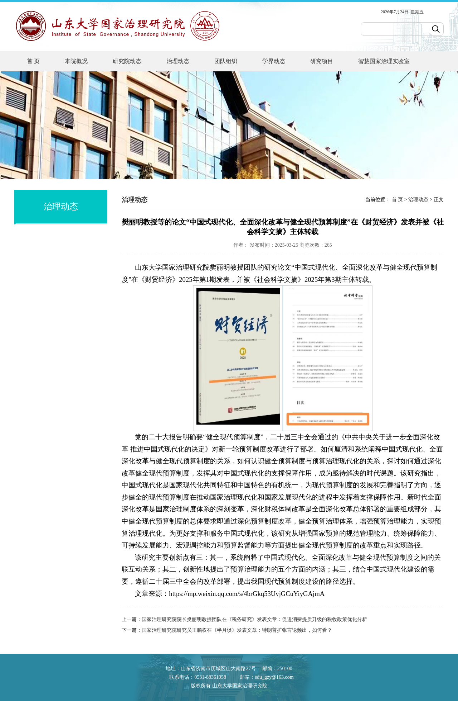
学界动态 (273, 61)
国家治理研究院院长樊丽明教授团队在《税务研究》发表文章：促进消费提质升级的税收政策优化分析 (254, 619)
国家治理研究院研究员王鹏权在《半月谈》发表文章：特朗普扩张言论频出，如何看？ (237, 630)
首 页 (33, 61)
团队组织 (225, 61)
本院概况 (76, 61)
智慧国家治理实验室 (384, 61)
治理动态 (177, 61)
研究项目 (321, 61)
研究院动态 (127, 61)
